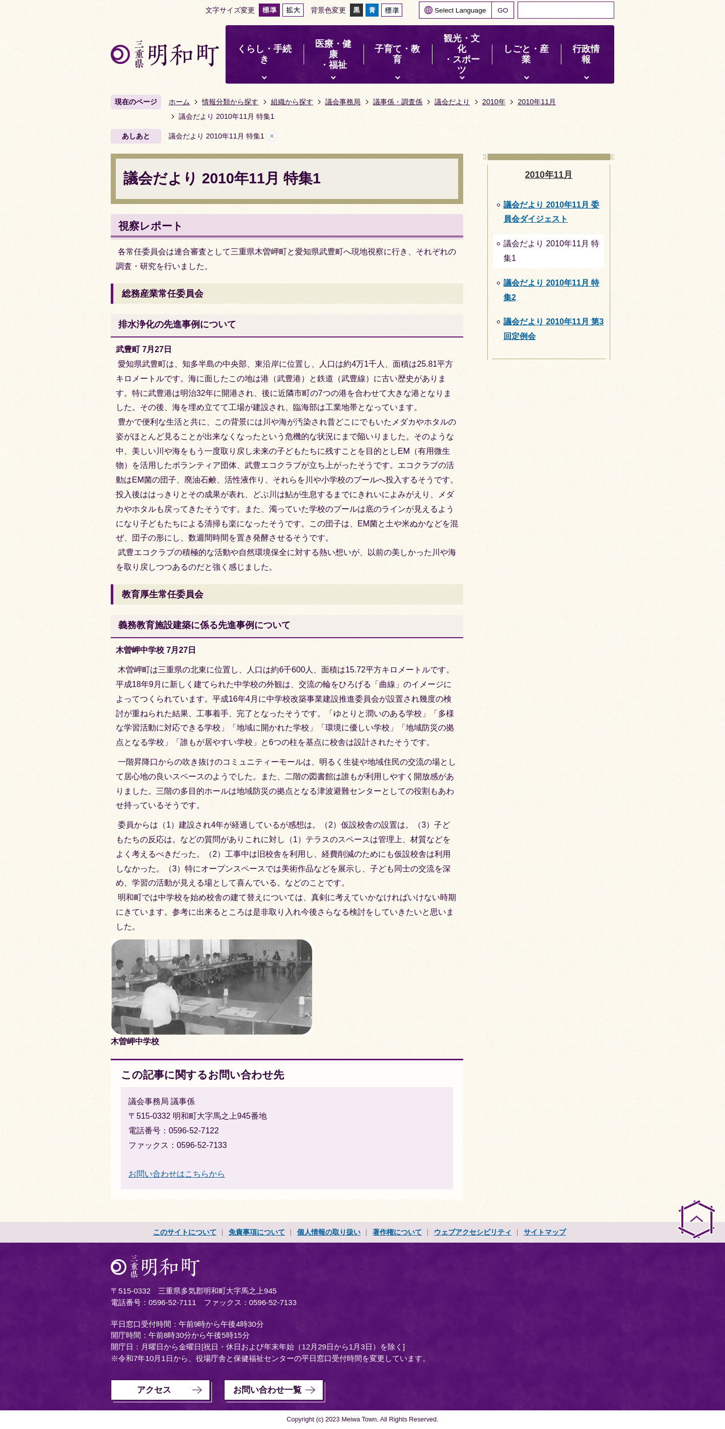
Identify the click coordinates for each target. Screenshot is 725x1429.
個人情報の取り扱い (328, 1232)
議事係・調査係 (397, 102)
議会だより (452, 102)
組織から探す (292, 102)
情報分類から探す (230, 102)
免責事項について (257, 1232)
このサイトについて (184, 1232)
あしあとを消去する (271, 136)
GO (502, 10)
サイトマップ (545, 1232)
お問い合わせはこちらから (176, 1174)
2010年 (493, 102)
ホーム (179, 102)
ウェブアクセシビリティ (473, 1232)
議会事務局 (342, 102)
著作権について (397, 1232)
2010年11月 (537, 102)
